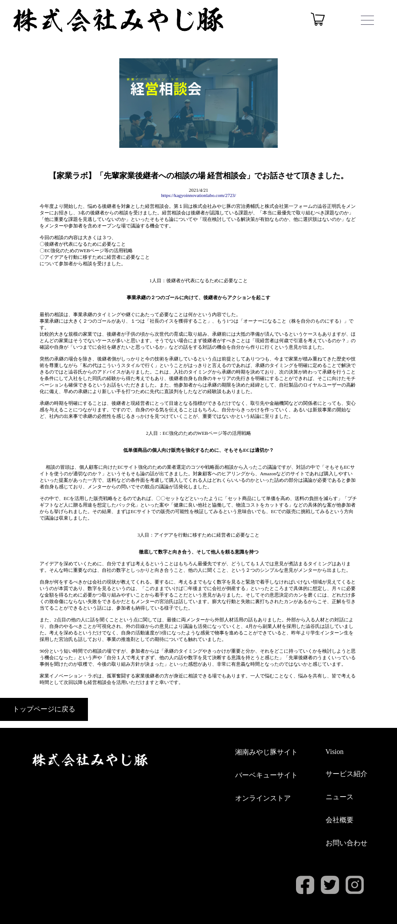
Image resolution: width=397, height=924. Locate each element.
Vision (335, 751)
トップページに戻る (44, 709)
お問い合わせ (346, 843)
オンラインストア (263, 798)
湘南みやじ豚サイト (266, 752)
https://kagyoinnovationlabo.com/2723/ (198, 195)
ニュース (339, 797)
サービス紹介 (346, 773)
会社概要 (339, 820)
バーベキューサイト (266, 775)
